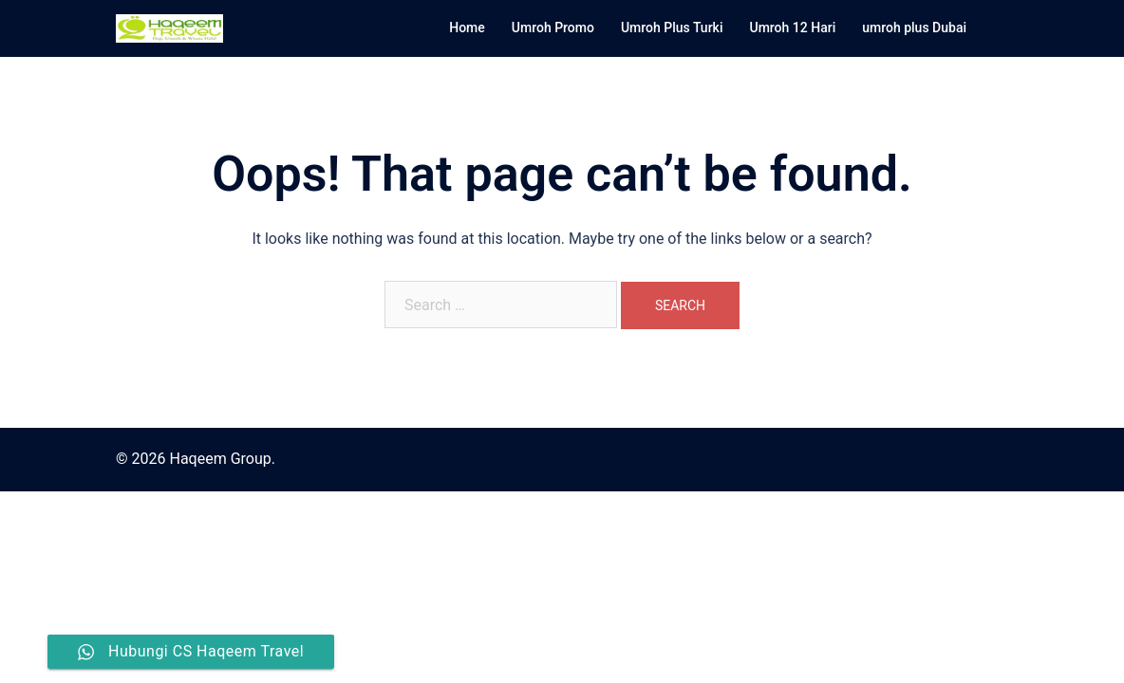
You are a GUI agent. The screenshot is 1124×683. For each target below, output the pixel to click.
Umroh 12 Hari (792, 27)
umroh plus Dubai (914, 27)
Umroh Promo (553, 27)
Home (467, 27)
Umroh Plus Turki (672, 27)
